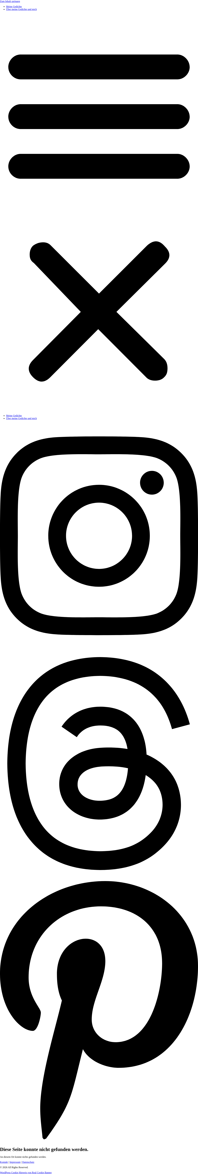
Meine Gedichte (14, 6)
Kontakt (4, 1162)
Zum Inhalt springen (10, 1)
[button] (99, 212)
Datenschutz (28, 1162)
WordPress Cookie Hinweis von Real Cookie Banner (26, 1172)
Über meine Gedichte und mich (21, 9)
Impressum (15, 1162)
